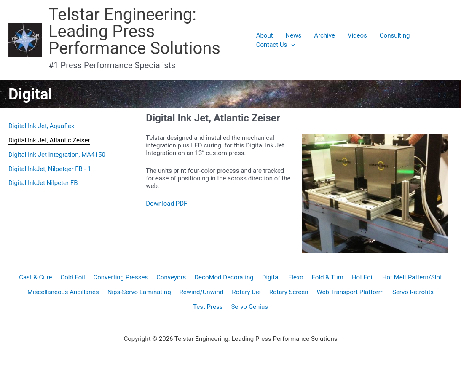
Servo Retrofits (413, 292)
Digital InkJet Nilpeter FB (43, 183)
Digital (271, 277)
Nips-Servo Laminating (139, 292)
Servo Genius (249, 307)
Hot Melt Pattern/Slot (412, 277)
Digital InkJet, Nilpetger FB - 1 (49, 169)
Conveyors (171, 277)
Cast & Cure (35, 277)
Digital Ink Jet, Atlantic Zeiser (49, 140)
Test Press (207, 307)
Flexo (295, 277)
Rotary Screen (288, 292)
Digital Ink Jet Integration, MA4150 (56, 154)
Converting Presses (121, 277)
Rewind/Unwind (202, 292)
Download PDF (166, 203)
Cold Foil (72, 277)
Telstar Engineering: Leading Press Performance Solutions (134, 31)
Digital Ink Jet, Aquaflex (41, 126)
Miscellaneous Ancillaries (63, 292)
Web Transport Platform (350, 292)
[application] (291, 44)
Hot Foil (363, 277)
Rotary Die (246, 292)
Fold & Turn (327, 277)
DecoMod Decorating (223, 277)
